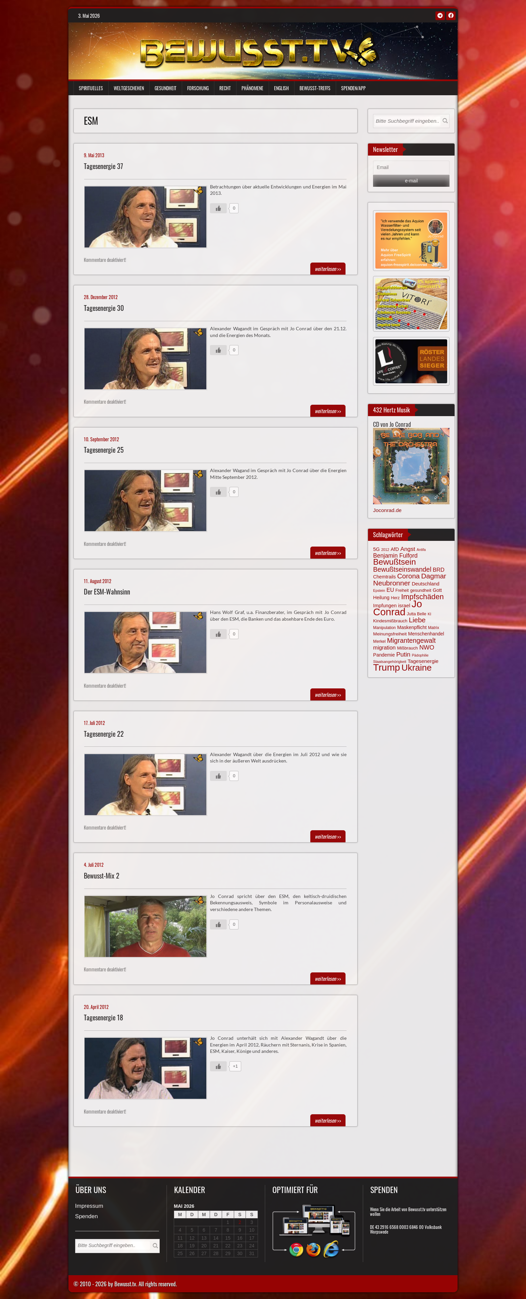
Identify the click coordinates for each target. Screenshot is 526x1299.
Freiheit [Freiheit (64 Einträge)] (402, 590)
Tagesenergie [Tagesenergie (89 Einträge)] (423, 661)
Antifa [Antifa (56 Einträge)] (421, 550)
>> (328, 268)
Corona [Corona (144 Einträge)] (408, 576)
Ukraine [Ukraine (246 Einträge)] (417, 668)
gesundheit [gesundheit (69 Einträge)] (420, 590)
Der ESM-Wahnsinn (107, 592)
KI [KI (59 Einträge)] (429, 614)
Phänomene (252, 88)
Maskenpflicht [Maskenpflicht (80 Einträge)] (412, 627)
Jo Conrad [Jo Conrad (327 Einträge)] (397, 607)
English (281, 88)
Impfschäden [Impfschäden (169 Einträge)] (422, 596)
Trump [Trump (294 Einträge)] (386, 667)
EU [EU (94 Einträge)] (390, 590)
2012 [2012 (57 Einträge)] (385, 550)
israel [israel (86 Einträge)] (404, 605)
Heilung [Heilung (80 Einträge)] (381, 597)
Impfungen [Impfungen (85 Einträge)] (385, 605)
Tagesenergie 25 (104, 450)
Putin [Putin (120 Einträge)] (403, 654)
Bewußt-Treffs (315, 88)
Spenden (86, 1217)
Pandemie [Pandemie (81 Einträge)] (384, 655)
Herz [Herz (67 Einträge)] (395, 598)
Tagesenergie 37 (103, 166)
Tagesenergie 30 (104, 308)
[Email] (411, 168)
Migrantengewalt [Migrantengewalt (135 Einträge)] (411, 640)
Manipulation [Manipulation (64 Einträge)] (384, 627)
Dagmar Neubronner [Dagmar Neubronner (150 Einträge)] (409, 579)
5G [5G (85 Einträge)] (376, 549)
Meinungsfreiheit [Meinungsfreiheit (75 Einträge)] (390, 633)
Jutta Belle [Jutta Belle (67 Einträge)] (416, 614)
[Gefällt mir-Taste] (218, 208)
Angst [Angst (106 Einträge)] (407, 549)
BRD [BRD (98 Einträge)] (438, 570)
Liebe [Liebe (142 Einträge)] (417, 620)
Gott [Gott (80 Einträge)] (437, 590)
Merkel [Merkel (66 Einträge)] (379, 641)
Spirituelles (91, 88)
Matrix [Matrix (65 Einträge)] (433, 627)
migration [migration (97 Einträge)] (384, 647)
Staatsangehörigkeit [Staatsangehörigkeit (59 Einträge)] (389, 662)
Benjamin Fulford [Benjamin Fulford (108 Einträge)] (395, 555)
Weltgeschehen (129, 88)
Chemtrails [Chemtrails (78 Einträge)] (384, 576)
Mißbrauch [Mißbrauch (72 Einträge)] (407, 648)
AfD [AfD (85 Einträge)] (394, 549)
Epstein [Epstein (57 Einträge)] (379, 590)
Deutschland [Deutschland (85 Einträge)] (425, 583)
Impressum (89, 1206)
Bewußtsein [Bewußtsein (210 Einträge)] (394, 561)
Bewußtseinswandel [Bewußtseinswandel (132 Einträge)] (402, 569)
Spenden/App (353, 88)
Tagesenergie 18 (103, 1017)
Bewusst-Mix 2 (101, 876)
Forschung (198, 88)
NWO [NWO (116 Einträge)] (426, 647)
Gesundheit (165, 88)
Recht (225, 88)
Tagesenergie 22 (104, 734)
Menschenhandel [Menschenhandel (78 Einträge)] (426, 633)
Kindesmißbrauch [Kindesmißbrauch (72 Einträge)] (390, 620)
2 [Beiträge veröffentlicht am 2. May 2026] (240, 1222)
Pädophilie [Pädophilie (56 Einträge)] (420, 655)
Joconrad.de (387, 510)
